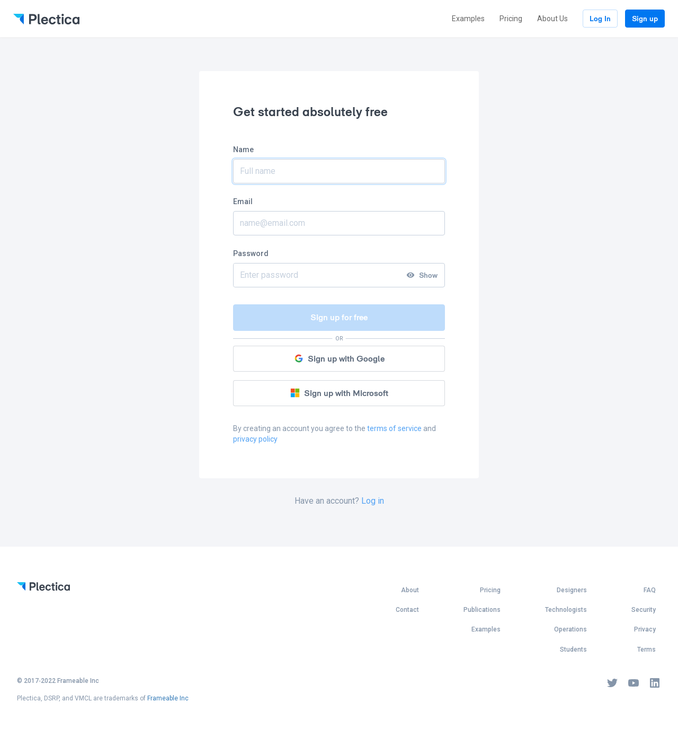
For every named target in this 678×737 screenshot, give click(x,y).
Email (243, 201)
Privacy (645, 629)
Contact (407, 609)
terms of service (394, 428)
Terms (646, 649)
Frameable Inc (168, 698)
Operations (570, 629)
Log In (600, 18)
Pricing (510, 18)
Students (573, 649)
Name (243, 149)
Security (643, 609)
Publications (482, 609)
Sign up (645, 18)
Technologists (566, 609)
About (410, 590)
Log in (372, 501)
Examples (468, 18)
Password (251, 253)
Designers (572, 590)
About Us (552, 18)
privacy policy (255, 439)
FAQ (650, 590)
